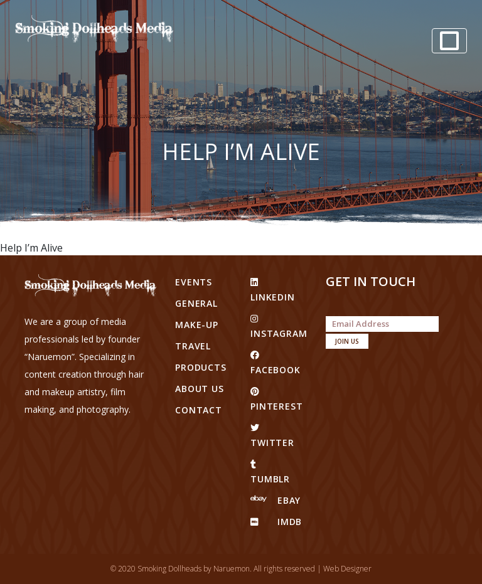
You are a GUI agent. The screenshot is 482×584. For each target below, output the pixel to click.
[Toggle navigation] (449, 40)
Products (201, 367)
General (196, 303)
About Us (199, 389)
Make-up (196, 325)
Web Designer (347, 568)
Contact (198, 410)
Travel (193, 346)
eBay (275, 500)
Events (193, 282)
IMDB (276, 522)
